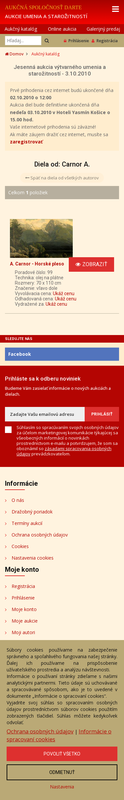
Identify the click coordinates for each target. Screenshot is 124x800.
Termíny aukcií (27, 523)
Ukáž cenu (63, 293)
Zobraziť (91, 264)
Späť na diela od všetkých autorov (62, 178)
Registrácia (105, 40)
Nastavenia (62, 787)
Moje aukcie (25, 621)
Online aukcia (62, 29)
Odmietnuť (62, 772)
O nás (18, 500)
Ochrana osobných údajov (40, 535)
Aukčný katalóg (21, 29)
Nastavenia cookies (33, 558)
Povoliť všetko (62, 753)
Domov (14, 54)
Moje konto (24, 609)
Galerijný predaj (103, 29)
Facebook (19, 354)
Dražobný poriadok (32, 511)
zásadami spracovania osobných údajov (64, 451)
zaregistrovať (26, 141)
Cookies (20, 546)
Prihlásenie (76, 40)
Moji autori (23, 632)
